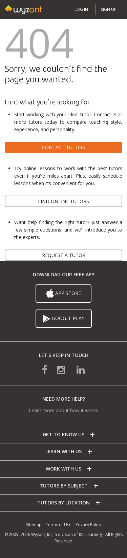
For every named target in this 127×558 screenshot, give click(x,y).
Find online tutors (63, 201)
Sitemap (34, 524)
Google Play (63, 318)
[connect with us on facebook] (49, 369)
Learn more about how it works (63, 410)
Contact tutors (63, 147)
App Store (63, 293)
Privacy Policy (88, 524)
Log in (81, 9)
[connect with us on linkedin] (75, 369)
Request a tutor (63, 255)
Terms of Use (58, 524)
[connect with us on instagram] (61, 369)
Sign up (109, 9)
